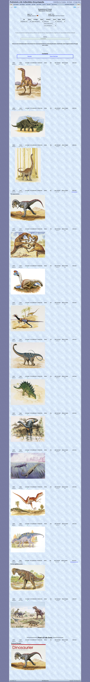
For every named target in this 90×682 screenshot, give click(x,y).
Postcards (30, 56)
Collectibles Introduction (69, 4)
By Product (28, 4)
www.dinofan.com (13, 680)
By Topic (33, 4)
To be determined (43, 38)
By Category (22, 4)
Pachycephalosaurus (74, 562)
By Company (16, 4)
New (11, 4)
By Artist (48, 4)
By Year (44, 4)
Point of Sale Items (54, 56)
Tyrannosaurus (74, 191)
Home (79, 4)
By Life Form (54, 4)
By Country (39, 4)
